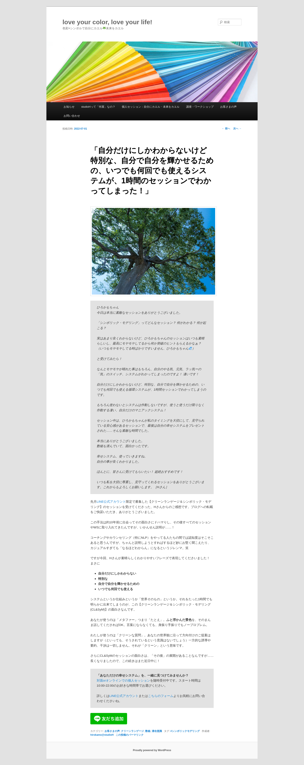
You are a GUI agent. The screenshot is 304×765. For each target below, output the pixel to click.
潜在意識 (157, 731)
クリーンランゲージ (132, 731)
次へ (237, 128)
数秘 (147, 731)
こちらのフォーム (160, 696)
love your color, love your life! (107, 22)
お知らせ (69, 106)
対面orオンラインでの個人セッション (123, 680)
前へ (226, 128)
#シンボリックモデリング (185, 731)
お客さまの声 (228, 106)
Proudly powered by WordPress (152, 750)
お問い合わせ (72, 115)
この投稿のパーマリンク (130, 734)
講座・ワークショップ (200, 106)
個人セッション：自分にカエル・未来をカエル (150, 106)
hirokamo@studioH (102, 734)
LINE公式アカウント (111, 501)
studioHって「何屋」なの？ (98, 106)
